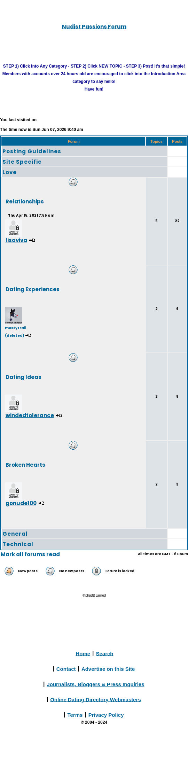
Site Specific (22, 161)
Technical (17, 544)
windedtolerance (30, 415)
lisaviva (16, 239)
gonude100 (21, 502)
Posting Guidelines (31, 151)
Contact (66, 669)
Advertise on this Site (108, 669)
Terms (75, 714)
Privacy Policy (106, 714)
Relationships (25, 201)
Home (83, 653)
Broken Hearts (25, 464)
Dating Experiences (33, 289)
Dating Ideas (23, 376)
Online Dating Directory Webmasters (95, 699)
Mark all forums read (30, 554)
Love (9, 172)
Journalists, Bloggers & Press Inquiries (95, 684)
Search (104, 653)
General (15, 533)
